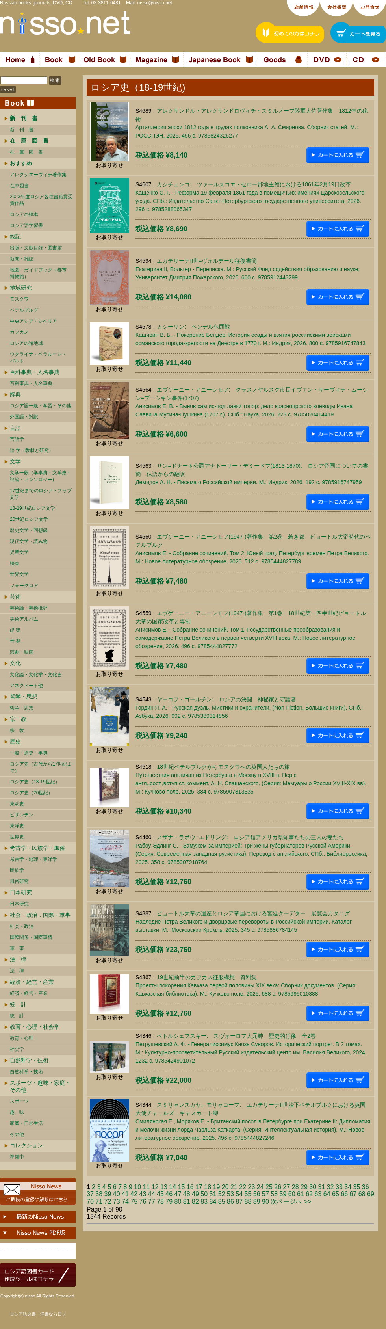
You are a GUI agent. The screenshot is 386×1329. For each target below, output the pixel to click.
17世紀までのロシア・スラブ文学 (41, 494)
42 (133, 1194)
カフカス (19, 332)
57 (265, 1194)
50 (204, 1194)
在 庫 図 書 (26, 152)
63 (318, 1194)
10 (137, 1187)
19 (216, 1187)
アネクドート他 (26, 685)
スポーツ (19, 1101)
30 (312, 1187)
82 (195, 1201)
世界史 (17, 837)
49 (195, 1194)
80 (178, 1201)
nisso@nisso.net (154, 3)
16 (190, 1187)
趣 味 (17, 1112)
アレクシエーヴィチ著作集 (38, 174)
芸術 (15, 596)
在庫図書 (19, 185)
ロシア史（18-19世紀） (35, 781)
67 (353, 1194)
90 (265, 1201)
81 (186, 1201)
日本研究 (21, 892)
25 (269, 1187)
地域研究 (21, 287)
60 (291, 1194)
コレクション (26, 1145)
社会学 (17, 1049)
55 (248, 1194)
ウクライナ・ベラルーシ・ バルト (38, 357)
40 (116, 1194)
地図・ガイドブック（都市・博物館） (40, 273)
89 (256, 1201)
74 (125, 1201)
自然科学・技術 (29, 1060)
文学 (15, 461)
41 (125, 1194)
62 (309, 1194)
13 (163, 1187)
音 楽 (15, 641)
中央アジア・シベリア (33, 321)
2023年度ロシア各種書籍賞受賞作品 (41, 200)
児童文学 (19, 552)
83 (204, 1201)
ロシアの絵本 (24, 214)
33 (339, 1187)
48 (186, 1194)
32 (330, 1187)
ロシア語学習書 (26, 225)
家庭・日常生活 (26, 1123)
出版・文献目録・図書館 (36, 248)
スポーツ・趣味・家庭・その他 (40, 1086)
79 (169, 1201)
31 (321, 1187)
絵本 (14, 563)
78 (160, 1201)
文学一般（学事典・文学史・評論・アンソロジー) (40, 476)
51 (213, 1194)
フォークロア (24, 585)
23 (251, 1187)
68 (362, 1194)
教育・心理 (21, 1038)
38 (98, 1194)
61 (300, 1194)
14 (172, 1187)
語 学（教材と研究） (32, 450)
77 (151, 1201)
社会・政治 (21, 926)
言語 (15, 428)
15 (181, 1187)
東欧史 (17, 804)
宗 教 (18, 719)
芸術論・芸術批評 (29, 608)
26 (277, 1187)
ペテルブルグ (24, 310)
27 (286, 1187)
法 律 (18, 959)
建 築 (15, 630)
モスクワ (19, 299)
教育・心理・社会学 (34, 1027)
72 (107, 1201)
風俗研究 (19, 881)
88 (248, 1201)
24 (260, 1187)
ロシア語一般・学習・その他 (40, 406)
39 (107, 1194)
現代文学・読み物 (29, 541)
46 (169, 1194)
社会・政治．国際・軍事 (40, 915)
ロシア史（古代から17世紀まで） (41, 767)
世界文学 (19, 574)
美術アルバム (24, 619)
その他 (17, 1134)
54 (239, 1194)
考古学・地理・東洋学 (33, 859)
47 (178, 1194)
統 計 (18, 1004)
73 (116, 1201)
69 (370, 1194)
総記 (15, 236)
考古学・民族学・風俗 (37, 848)
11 (146, 1187)
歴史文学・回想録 (29, 530)
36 (365, 1187)
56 (256, 1194)
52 (221, 1194)
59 (283, 1194)
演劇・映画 (21, 652)
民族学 (17, 870)
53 (230, 1194)
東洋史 (17, 826)
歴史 (15, 741)
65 (335, 1194)
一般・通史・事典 (29, 753)
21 (234, 1187)
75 (133, 1201)
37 (90, 1194)
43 (143, 1194)
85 (221, 1201)
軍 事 (17, 948)
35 (356, 1187)
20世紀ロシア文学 (29, 519)
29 (304, 1187)
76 (143, 1201)
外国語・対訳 (24, 417)
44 (151, 1194)
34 (347, 1187)
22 (242, 1187)
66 (344, 1194)
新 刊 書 (21, 129)
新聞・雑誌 (21, 259)
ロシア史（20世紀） (31, 793)
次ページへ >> (291, 1201)
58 (274, 1194)
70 (90, 1201)
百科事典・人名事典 (34, 372)
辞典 (15, 394)
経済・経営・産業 (32, 982)
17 (198, 1187)
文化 (15, 663)
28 (295, 1187)
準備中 (17, 1157)
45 (160, 1194)
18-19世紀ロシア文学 (32, 508)
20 (225, 1187)
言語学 (17, 439)
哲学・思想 (23, 696)
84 (213, 1201)
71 (98, 1201)
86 (230, 1201)
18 (207, 1187)
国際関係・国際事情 (31, 937)
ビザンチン (21, 815)
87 (239, 1201)
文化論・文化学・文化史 (36, 674)
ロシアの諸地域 (26, 343)
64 (326, 1194)
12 (155, 1187)
